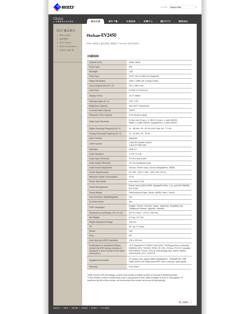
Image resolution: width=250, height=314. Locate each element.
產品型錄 (105, 43)
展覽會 (65, 308)
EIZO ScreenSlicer (68, 46)
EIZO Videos (65, 43)
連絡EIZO (56, 308)
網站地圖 (75, 308)
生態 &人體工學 (67, 50)
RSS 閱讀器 (105, 308)
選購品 (114, 43)
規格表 (96, 43)
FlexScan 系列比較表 (128, 43)
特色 (89, 43)
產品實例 (64, 39)
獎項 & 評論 (65, 35)
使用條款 (84, 308)
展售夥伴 (94, 308)
